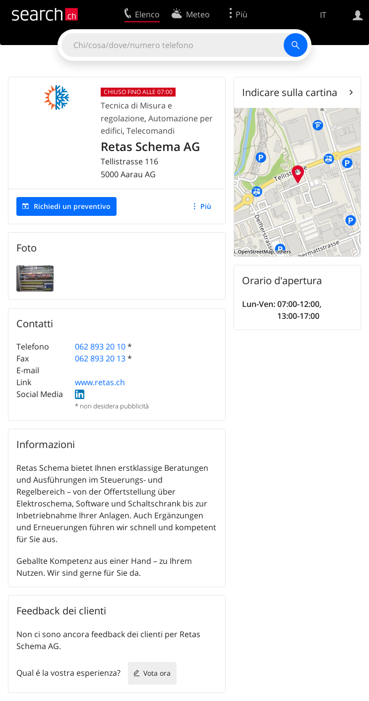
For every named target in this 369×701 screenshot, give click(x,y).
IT (323, 14)
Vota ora (157, 673)
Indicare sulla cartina (289, 92)
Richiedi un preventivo (72, 206)
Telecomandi (150, 130)
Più (205, 206)
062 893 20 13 (100, 358)
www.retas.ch (100, 382)
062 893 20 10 (100, 346)
